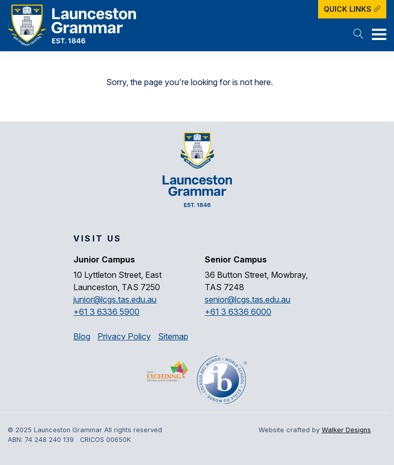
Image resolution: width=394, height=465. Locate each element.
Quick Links (352, 9)
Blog (81, 336)
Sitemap (173, 336)
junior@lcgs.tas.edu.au (114, 299)
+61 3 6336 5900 (106, 312)
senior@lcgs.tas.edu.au (247, 299)
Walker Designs (346, 430)
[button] (358, 34)
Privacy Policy (124, 336)
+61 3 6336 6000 (238, 312)
